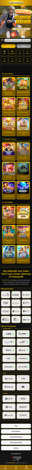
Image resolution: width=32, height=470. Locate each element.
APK (16, 467)
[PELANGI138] (16, 2)
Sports (4, 60)
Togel (27, 60)
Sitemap (16, 448)
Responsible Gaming (16, 442)
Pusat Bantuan (16, 431)
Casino (27, 52)
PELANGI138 (5, 280)
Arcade (12, 60)
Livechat (26, 467)
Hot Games (12, 52)
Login (24, 46)
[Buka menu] (2, 2)
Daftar (8, 46)
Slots (20, 52)
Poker (19, 60)
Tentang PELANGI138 (16, 437)
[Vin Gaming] (16, 458)
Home (4, 52)
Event (5, 467)
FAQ (16, 426)
